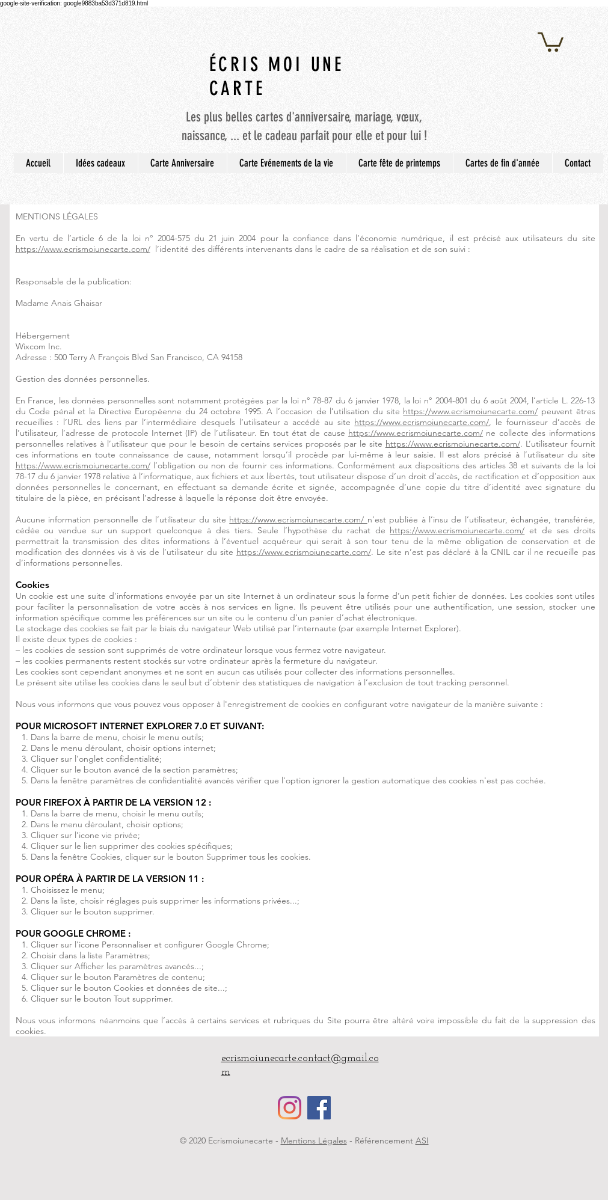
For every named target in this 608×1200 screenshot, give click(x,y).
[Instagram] (289, 1107)
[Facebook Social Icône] (319, 1107)
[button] (550, 41)
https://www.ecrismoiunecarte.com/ (83, 248)
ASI (422, 1140)
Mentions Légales (314, 1140)
